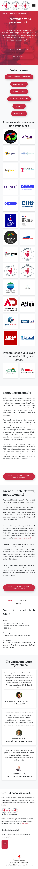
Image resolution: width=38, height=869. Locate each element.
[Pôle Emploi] (10, 321)
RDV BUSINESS (19, 56)
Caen (10, 601)
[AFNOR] (27, 136)
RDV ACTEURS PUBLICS (19, 49)
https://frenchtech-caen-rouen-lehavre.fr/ (19, 865)
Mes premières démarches (19, 77)
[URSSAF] (27, 338)
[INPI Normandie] (10, 254)
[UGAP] (10, 338)
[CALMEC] (10, 187)
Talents (19, 106)
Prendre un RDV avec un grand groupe (19, 476)
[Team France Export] (27, 321)
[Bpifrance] (10, 170)
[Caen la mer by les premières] (27, 170)
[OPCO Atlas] (27, 304)
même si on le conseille (23, 538)
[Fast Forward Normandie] (10, 237)
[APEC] (10, 153)
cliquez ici (25, 824)
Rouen (19, 604)
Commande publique (19, 99)
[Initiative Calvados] (27, 237)
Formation (19, 113)
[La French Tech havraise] (10, 270)
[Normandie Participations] (10, 304)
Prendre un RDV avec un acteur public (19, 588)
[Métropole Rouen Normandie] (10, 287)
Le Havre (23, 601)
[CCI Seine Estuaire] (10, 203)
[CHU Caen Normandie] (27, 203)
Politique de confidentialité (19, 863)
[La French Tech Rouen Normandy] (27, 270)
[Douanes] (10, 220)
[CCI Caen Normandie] (27, 187)
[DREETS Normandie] (27, 220)
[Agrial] (10, 370)
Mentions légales (19, 860)
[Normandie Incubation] (27, 287)
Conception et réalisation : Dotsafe (19, 867)
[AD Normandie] (10, 136)
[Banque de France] (27, 153)
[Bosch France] (27, 370)
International (19, 91)
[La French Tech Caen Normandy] (27, 254)
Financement (19, 84)
